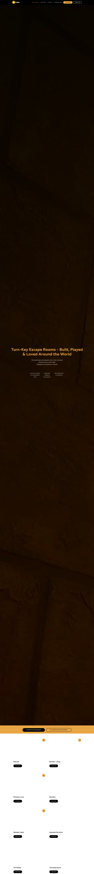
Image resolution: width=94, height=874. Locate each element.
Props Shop (43, 2)
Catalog (50, 2)
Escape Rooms (35, 2)
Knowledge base (58, 2)
